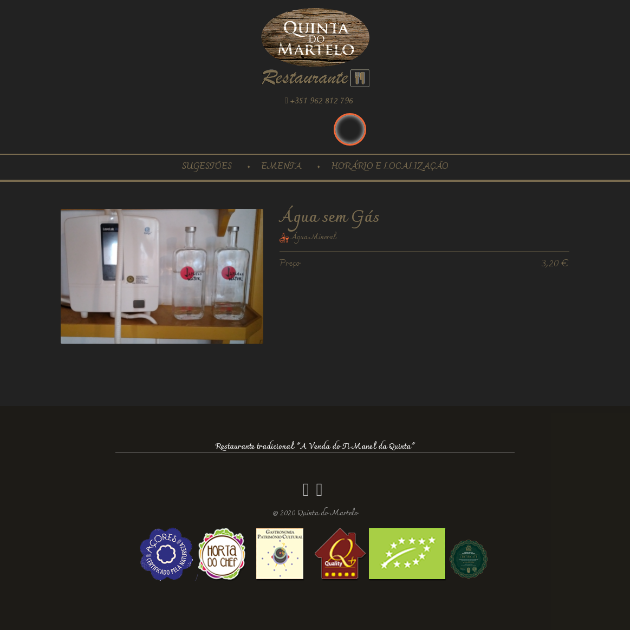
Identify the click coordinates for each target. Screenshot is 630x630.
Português (350, 129)
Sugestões (207, 167)
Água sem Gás (329, 217)
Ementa (281, 167)
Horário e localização (390, 167)
